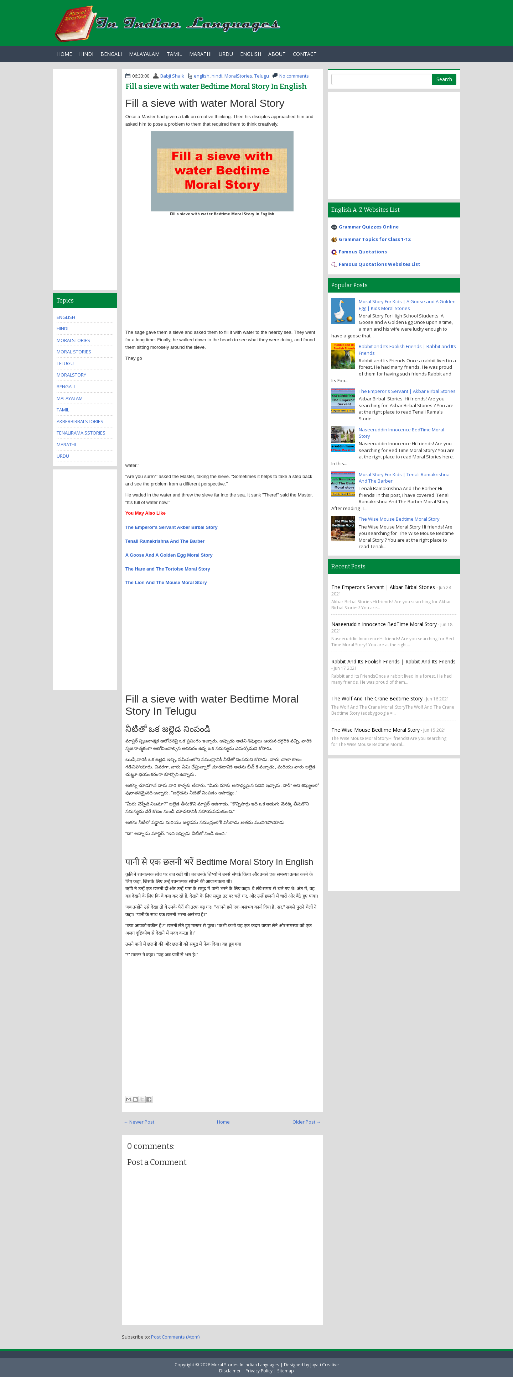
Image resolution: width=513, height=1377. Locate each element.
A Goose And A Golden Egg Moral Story (169, 555)
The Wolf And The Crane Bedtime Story (377, 698)
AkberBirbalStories (80, 421)
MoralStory (71, 375)
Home (64, 54)
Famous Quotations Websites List (379, 264)
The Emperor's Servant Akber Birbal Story (171, 527)
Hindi (86, 54)
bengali (66, 386)
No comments (294, 76)
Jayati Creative (324, 1364)
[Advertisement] (222, 275)
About (277, 54)
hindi (217, 76)
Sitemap (285, 1370)
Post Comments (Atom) (175, 1337)
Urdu (226, 54)
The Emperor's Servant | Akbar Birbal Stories (407, 391)
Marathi (200, 54)
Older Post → (306, 1122)
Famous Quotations (363, 251)
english (201, 76)
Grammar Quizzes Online (369, 227)
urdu (63, 456)
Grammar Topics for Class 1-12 (374, 239)
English (250, 54)
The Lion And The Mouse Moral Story (166, 582)
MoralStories (238, 76)
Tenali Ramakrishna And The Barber (165, 541)
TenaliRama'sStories (81, 433)
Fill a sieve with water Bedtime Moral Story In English (216, 86)
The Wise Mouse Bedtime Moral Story (399, 519)
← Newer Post (139, 1122)
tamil (63, 409)
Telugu (261, 76)
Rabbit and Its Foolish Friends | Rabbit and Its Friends (393, 661)
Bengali (111, 54)
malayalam (70, 398)
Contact (305, 54)
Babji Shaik (172, 76)
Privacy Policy (259, 1370)
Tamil (174, 54)
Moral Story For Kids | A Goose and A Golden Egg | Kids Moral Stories (407, 304)
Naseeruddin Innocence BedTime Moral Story (384, 624)
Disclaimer (230, 1370)
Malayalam (144, 54)
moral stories (74, 351)
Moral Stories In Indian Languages (245, 1364)
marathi (66, 444)
